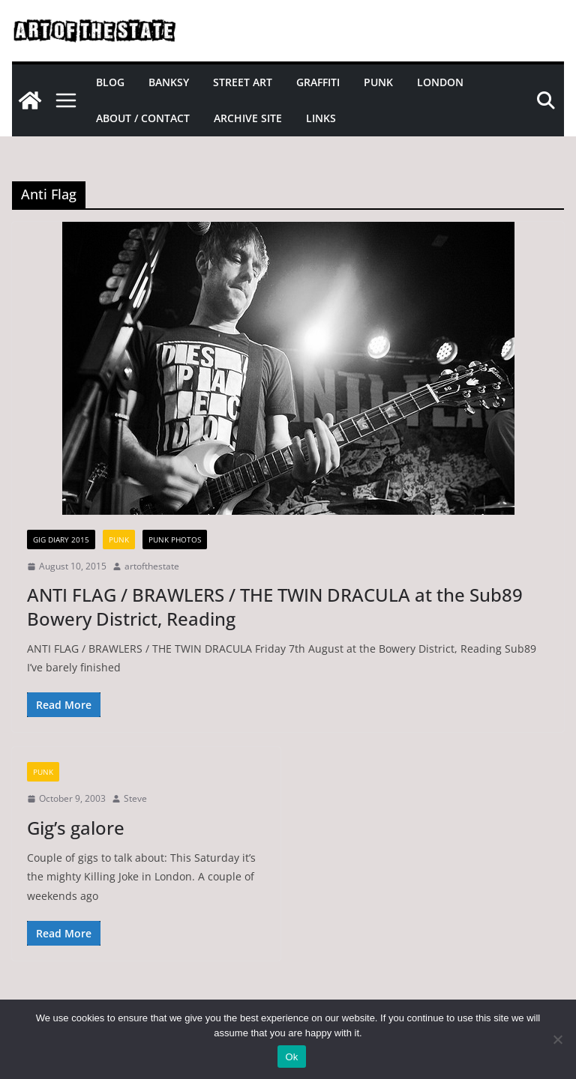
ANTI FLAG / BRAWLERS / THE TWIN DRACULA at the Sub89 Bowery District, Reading (275, 606)
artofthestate (151, 566)
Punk (378, 82)
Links (321, 118)
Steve (135, 798)
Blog (110, 82)
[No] (557, 1039)
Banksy (168, 82)
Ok (291, 1057)
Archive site (248, 118)
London (440, 82)
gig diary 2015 (61, 539)
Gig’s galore (75, 827)
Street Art (242, 82)
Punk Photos (174, 539)
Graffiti (318, 82)
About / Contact (143, 118)
